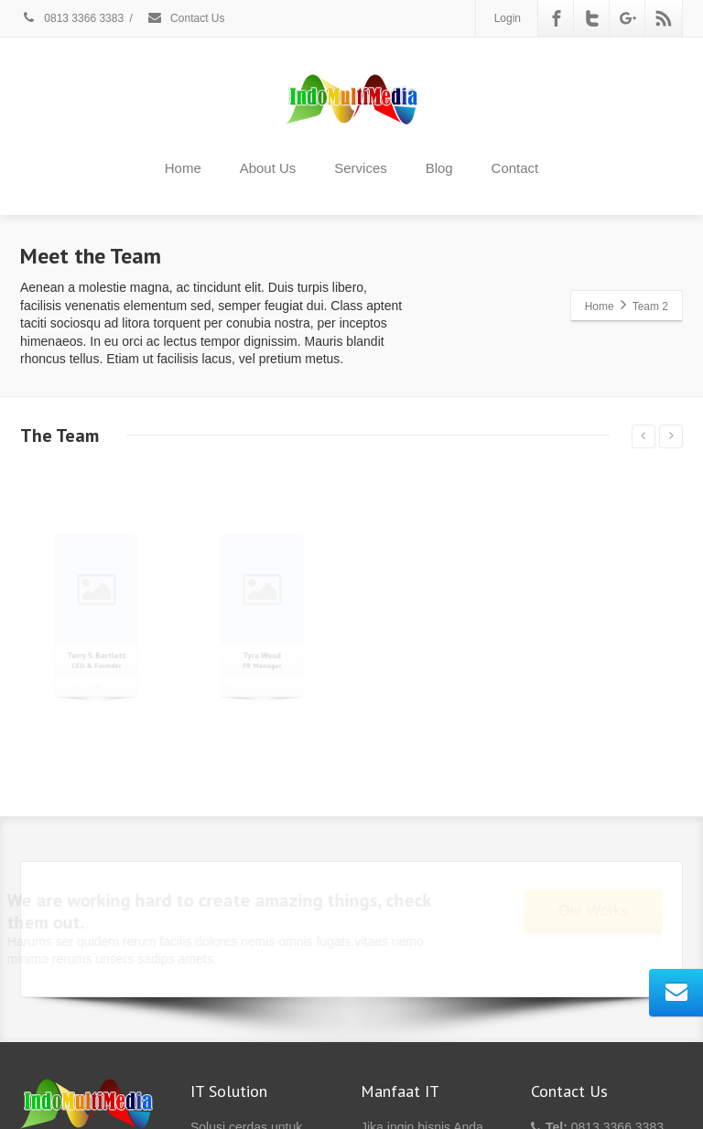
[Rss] (663, 18)
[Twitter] (592, 18)
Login (507, 18)
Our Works (580, 911)
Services (360, 168)
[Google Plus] (628, 18)
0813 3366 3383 (72, 18)
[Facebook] (556, 18)
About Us (268, 168)
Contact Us (185, 18)
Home (183, 168)
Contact (515, 168)
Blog (439, 168)
